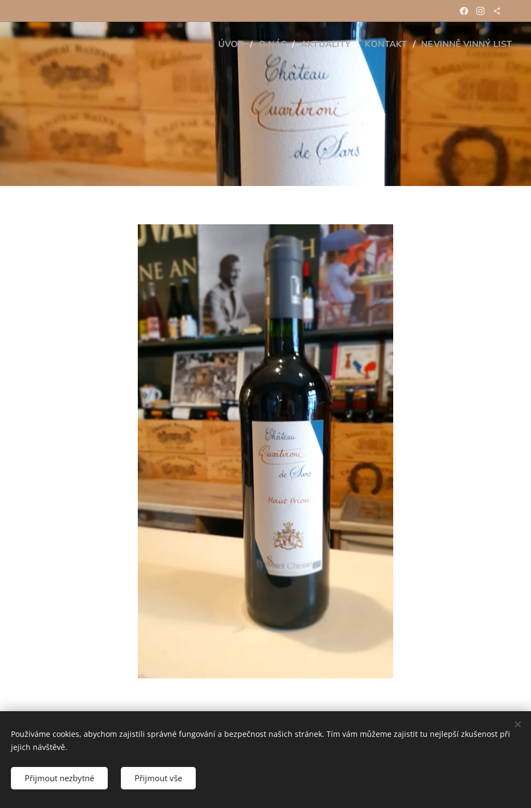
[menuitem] (218, 44)
